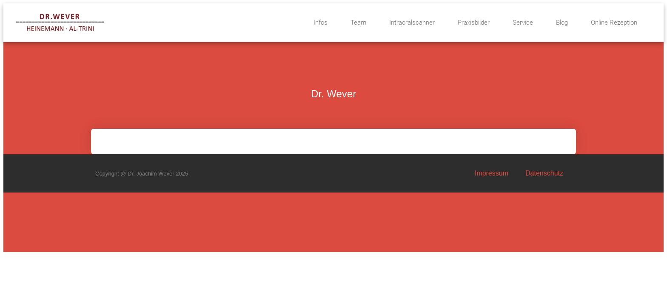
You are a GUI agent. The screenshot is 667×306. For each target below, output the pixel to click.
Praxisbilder (474, 22)
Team (358, 22)
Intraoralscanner (412, 22)
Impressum (491, 173)
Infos (321, 22)
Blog (562, 22)
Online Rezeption (614, 22)
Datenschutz (544, 173)
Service (523, 22)
